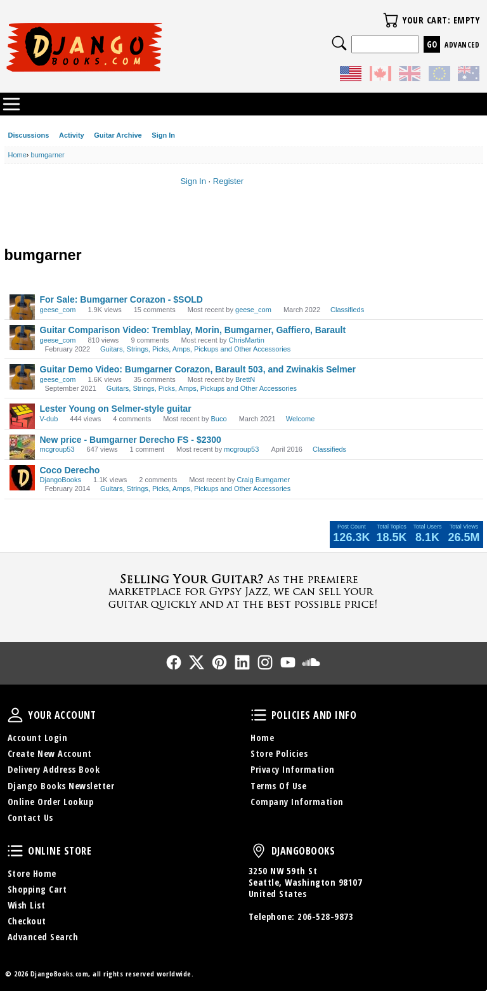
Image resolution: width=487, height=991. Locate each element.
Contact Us (30, 817)
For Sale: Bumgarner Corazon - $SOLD (121, 299)
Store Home (32, 873)
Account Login (38, 738)
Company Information (297, 802)
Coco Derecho (70, 470)
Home (262, 738)
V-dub (49, 419)
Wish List (27, 905)
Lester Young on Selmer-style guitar (116, 409)
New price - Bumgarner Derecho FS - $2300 (130, 440)
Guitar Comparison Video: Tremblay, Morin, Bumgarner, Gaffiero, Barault (193, 330)
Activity (71, 135)
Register (228, 181)
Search (339, 43)
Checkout (27, 921)
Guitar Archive (117, 135)
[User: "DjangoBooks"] (22, 477)
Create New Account (50, 753)
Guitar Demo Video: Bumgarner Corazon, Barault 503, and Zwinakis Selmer (198, 369)
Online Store (15, 851)
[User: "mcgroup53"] (22, 447)
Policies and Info (259, 715)
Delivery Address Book (54, 769)
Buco (218, 419)
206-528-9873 (325, 916)
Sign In (163, 135)
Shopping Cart (37, 889)
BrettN (245, 379)
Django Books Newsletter (61, 786)
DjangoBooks (60, 479)
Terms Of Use (278, 786)
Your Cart (390, 20)
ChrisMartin (246, 340)
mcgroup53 (57, 449)
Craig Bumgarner (263, 479)
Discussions (28, 135)
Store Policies (279, 753)
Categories (11, 104)
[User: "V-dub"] (22, 416)
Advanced (462, 44)
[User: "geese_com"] (22, 307)
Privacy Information (292, 769)
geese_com (58, 309)
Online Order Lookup (51, 802)
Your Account (15, 715)
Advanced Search (43, 937)
